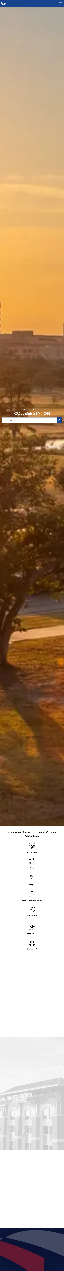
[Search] (59, 420)
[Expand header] (60, 3)
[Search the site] (32, 420)
